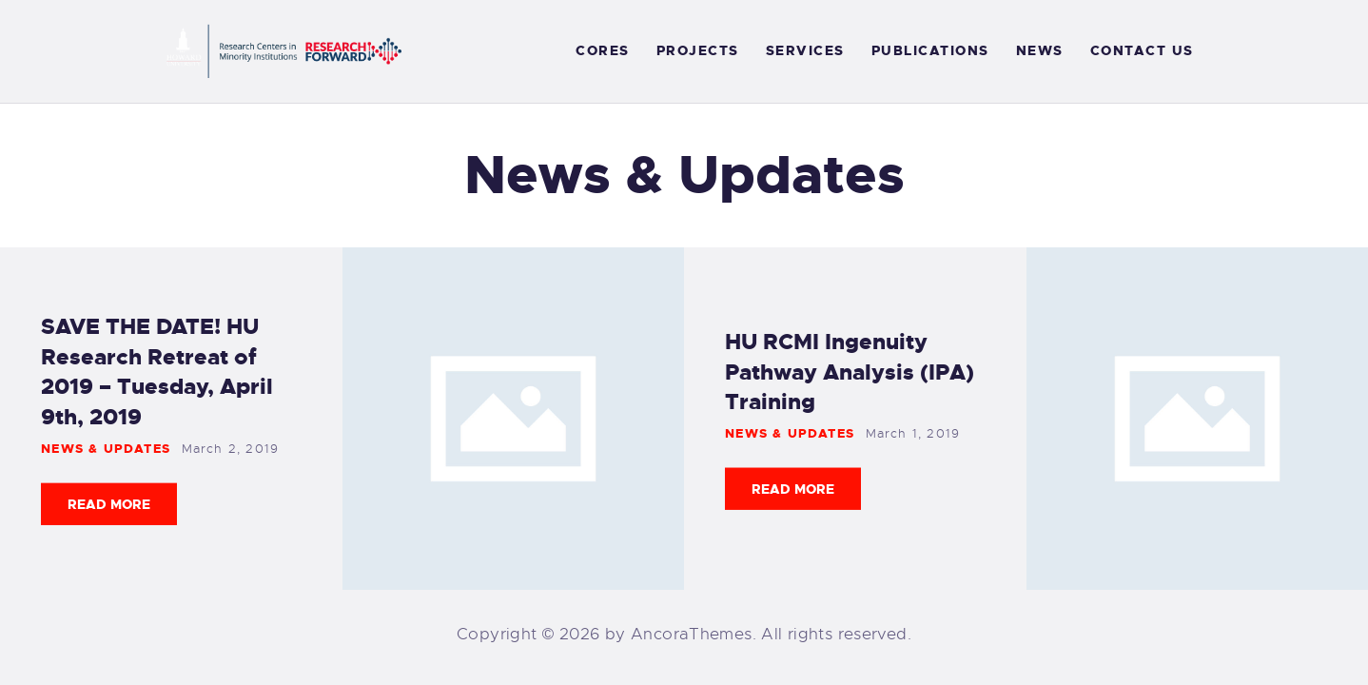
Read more (109, 504)
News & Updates (105, 448)
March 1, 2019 (913, 433)
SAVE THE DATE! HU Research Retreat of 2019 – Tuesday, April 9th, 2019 (157, 372)
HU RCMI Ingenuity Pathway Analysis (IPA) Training (849, 371)
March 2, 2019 (231, 448)
